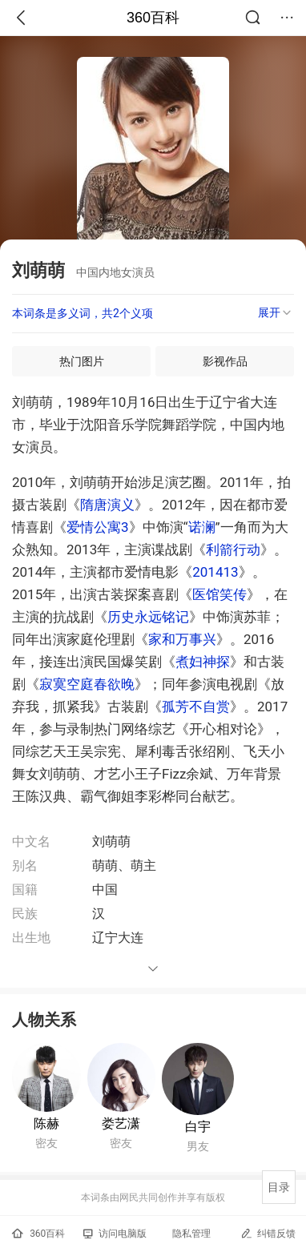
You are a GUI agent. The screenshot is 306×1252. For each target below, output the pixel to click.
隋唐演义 (107, 505)
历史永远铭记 (148, 617)
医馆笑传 (219, 594)
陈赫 (46, 1123)
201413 (215, 572)
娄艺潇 (121, 1123)
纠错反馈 (268, 1233)
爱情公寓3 (97, 527)
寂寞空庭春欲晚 (87, 684)
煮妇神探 (202, 662)
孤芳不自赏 (196, 706)
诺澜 (201, 527)
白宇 (198, 1126)
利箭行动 (233, 549)
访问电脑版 (115, 1233)
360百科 (153, 18)
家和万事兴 (182, 639)
